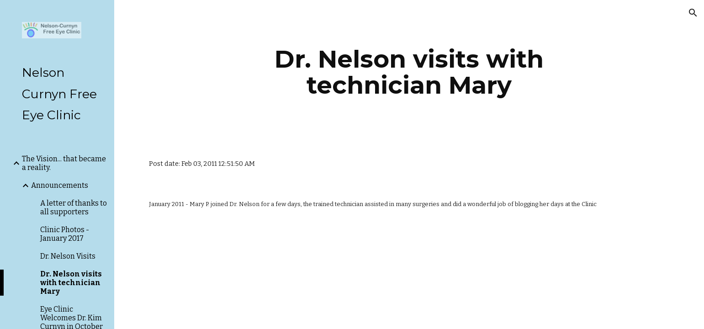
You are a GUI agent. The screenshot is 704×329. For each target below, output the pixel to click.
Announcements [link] (59, 185)
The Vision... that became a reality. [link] (64, 163)
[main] (409, 72)
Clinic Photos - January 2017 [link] (64, 234)
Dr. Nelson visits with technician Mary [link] (71, 283)
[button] (693, 13)
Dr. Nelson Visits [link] (67, 256)
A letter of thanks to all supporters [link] (73, 207)
